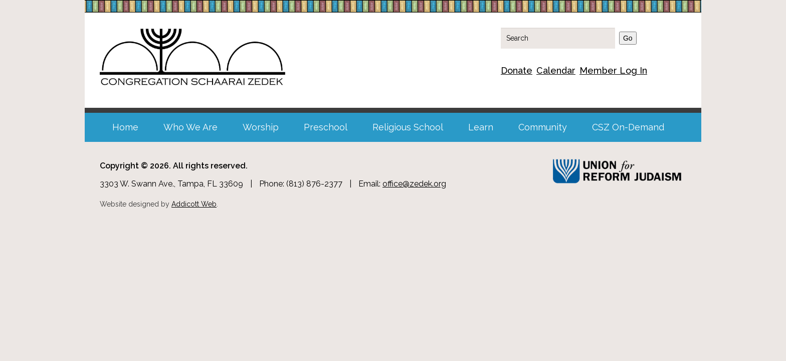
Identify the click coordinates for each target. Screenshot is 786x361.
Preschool (325, 127)
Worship (261, 127)
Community (542, 127)
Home (125, 127)
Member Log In (613, 70)
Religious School (407, 127)
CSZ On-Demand (628, 127)
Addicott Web (194, 204)
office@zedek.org (414, 184)
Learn (480, 127)
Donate (516, 70)
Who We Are (190, 127)
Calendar (555, 70)
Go (628, 38)
